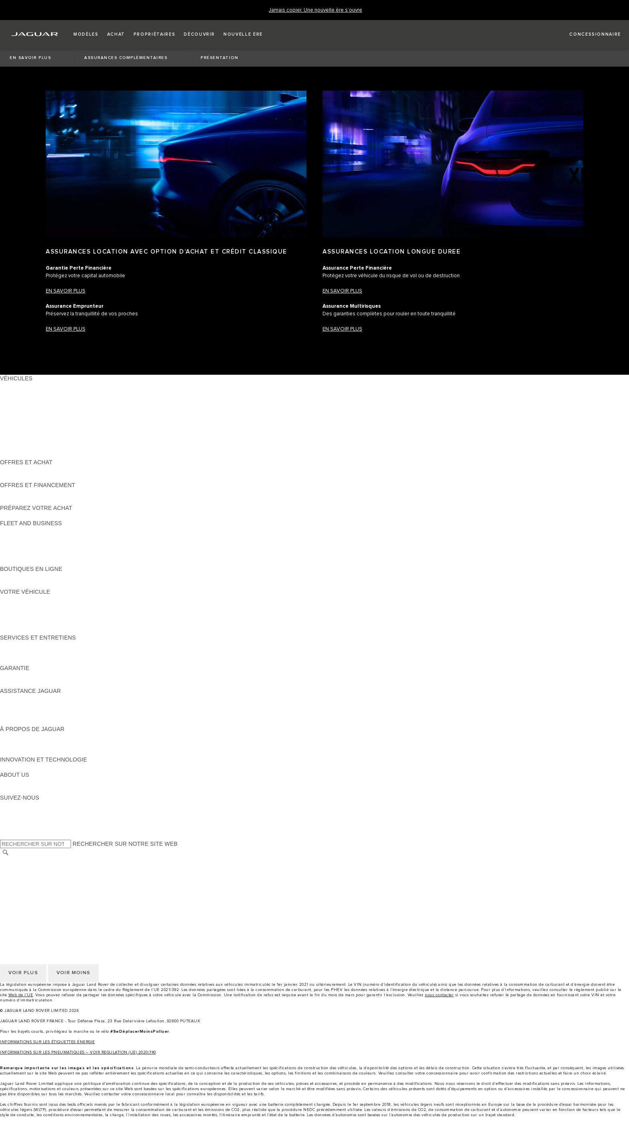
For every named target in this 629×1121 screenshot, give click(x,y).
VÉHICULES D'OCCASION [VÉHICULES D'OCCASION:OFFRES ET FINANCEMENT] (35, 492)
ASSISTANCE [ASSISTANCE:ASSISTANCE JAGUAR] (18, 698)
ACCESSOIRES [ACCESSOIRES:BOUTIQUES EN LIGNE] (20, 576)
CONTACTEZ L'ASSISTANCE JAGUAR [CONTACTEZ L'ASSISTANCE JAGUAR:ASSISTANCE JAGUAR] (50, 706)
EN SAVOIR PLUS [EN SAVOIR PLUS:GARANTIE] (23, 675)
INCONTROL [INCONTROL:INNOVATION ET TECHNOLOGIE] (17, 767)
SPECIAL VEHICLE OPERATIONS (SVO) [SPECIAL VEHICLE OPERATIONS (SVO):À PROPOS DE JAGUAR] (53, 744)
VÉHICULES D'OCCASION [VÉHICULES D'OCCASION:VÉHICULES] (35, 439)
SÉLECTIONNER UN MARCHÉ (40, 861)
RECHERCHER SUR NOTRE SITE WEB (125, 844)
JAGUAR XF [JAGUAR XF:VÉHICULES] (16, 424)
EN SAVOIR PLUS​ (65, 291)
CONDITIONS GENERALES (36, 891)
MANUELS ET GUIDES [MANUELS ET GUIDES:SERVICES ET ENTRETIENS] (30, 653)
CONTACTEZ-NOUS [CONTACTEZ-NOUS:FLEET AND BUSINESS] (26, 561)
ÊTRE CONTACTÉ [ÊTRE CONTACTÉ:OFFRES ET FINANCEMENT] (24, 500)
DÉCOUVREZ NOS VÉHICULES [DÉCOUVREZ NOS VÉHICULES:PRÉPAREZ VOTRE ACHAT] (42, 515)
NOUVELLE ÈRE (22, 454)
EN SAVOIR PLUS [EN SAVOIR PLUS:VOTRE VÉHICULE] (23, 599)
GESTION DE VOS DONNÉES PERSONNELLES (63, 876)
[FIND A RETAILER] (588, 34)
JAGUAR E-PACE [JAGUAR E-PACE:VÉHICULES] (23, 393)
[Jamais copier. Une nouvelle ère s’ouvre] (315, 10)
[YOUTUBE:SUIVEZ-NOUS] (17, 820)
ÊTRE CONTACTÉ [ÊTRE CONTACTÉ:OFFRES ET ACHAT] (24, 470)
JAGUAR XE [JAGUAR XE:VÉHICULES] (16, 416)
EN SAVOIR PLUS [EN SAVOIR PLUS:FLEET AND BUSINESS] (23, 531)
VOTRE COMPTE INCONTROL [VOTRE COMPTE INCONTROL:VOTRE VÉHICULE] (40, 622)
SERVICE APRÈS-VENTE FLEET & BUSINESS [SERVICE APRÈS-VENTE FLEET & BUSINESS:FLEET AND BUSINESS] (61, 553)
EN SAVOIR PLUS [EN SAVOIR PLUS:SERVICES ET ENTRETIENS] (23, 645)
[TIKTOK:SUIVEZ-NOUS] (13, 813)
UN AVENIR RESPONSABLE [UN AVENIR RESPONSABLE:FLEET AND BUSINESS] (37, 546)
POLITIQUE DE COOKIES (34, 884)
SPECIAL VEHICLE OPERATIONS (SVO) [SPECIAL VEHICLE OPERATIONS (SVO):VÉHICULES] (53, 431)
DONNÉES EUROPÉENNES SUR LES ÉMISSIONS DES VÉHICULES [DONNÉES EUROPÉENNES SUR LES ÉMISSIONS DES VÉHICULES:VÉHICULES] (90, 447)
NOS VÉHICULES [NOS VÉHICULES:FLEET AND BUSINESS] (23, 538)
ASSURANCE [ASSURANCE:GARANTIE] (18, 683)
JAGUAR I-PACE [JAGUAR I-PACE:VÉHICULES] (22, 401)
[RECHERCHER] (5, 852)
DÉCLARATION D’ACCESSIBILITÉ (45, 907)
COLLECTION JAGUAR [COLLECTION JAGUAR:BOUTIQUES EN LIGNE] (31, 584)
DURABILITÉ (17, 790)
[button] (86, 34)
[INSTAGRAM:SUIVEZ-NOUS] (20, 805)
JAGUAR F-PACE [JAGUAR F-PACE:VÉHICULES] (23, 386)
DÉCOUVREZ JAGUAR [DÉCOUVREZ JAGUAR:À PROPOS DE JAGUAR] (30, 736)
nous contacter (439, 995)
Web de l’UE (20, 995)
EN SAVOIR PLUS (342, 291)
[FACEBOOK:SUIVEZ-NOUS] (19, 828)
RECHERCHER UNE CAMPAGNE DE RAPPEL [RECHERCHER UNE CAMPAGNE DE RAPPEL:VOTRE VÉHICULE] (61, 630)
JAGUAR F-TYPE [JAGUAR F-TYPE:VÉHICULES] (22, 409)
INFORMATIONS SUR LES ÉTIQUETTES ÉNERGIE (47, 1042)
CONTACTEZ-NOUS (26, 899)
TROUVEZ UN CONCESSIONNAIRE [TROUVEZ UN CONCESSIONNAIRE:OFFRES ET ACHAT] (47, 477)
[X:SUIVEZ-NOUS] (5, 836)
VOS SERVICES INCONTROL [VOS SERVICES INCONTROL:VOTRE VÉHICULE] (39, 614)
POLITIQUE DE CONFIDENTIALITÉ (46, 868)
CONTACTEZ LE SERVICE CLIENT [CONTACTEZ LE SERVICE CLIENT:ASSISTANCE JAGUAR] (46, 714)
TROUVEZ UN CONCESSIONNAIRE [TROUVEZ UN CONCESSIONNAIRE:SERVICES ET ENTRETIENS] (47, 660)
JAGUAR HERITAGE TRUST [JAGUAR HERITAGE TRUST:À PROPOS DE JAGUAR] (37, 752)
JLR (5, 782)
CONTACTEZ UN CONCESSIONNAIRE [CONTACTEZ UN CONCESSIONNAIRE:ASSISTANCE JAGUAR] (51, 721)
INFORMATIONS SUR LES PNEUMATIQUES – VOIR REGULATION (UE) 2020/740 (78, 1052)
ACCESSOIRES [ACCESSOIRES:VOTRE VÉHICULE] (20, 607)
